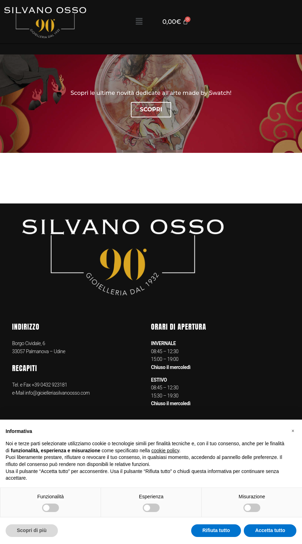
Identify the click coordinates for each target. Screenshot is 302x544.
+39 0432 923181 (49, 385)
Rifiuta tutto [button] (216, 530)
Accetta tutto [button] (270, 530)
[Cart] (175, 21)
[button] (139, 21)
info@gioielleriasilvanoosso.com (57, 393)
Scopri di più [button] (32, 530)
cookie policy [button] (165, 450)
